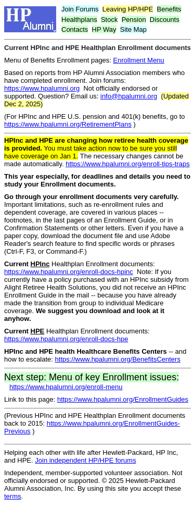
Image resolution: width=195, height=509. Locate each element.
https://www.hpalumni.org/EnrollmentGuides (122, 399)
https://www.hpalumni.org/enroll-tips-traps (127, 164)
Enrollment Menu (138, 60)
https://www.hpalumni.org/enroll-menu (66, 387)
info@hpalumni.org (128, 96)
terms (12, 496)
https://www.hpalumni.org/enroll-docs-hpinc (68, 272)
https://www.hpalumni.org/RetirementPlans (68, 124)
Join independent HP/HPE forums (85, 460)
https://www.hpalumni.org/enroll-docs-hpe (66, 339)
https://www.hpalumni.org (42, 88)
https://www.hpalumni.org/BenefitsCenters (117, 359)
